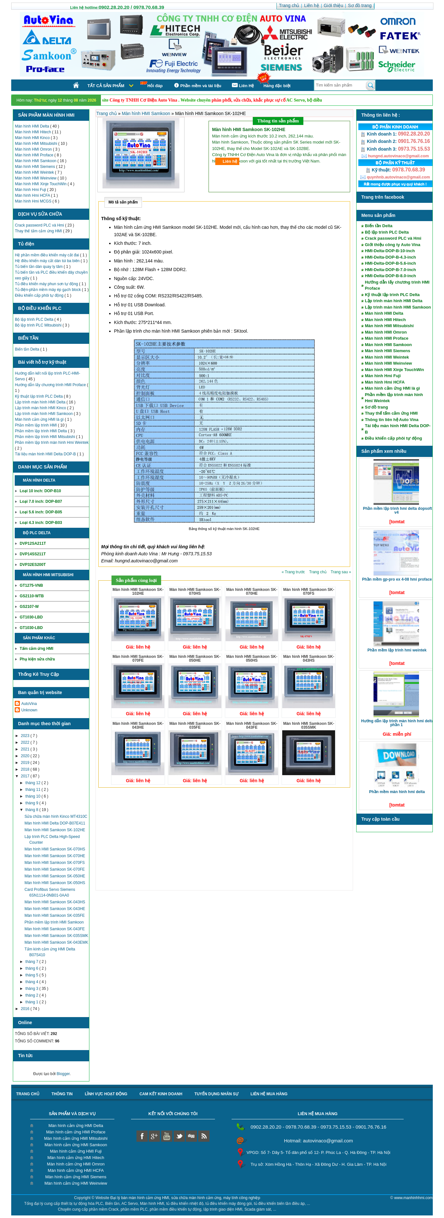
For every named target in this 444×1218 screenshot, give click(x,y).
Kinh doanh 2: (379, 141)
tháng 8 (32, 810)
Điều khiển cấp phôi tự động (39, 295)
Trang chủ (107, 113)
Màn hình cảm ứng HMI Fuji (76, 1151)
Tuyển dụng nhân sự (216, 1094)
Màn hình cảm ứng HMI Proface (75, 1132)
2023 (25, 735)
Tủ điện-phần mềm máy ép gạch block (48, 289)
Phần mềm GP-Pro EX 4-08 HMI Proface (397, 579)
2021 (25, 749)
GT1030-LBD (31, 617)
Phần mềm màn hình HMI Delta (397, 792)
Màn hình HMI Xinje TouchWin (41, 184)
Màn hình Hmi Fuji (31, 189)
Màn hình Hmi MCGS (33, 201)
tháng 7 (32, 961)
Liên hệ (230, 161)
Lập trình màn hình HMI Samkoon (44, 413)
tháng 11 (33, 789)
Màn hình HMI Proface (34, 155)
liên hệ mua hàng (269, 1094)
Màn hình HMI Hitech (33, 132)
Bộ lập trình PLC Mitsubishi (38, 325)
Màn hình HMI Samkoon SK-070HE (54, 856)
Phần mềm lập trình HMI (36, 425)
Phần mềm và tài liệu (196, 85)
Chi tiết (64, 480)
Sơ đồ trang (376, 407)
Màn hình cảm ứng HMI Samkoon (76, 1144)
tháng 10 (33, 796)
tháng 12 (33, 783)
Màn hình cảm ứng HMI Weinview (76, 1183)
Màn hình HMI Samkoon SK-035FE (54, 915)
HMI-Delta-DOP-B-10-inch (390, 250)
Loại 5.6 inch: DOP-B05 (41, 512)
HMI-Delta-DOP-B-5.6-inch (390, 263)
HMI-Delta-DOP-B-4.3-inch (390, 257)
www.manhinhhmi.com (413, 1198)
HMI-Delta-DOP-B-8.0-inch (390, 275)
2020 (25, 756)
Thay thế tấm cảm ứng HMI (39, 231)
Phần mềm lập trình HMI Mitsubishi (45, 437)
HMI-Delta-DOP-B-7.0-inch (390, 269)
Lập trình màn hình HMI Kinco (41, 408)
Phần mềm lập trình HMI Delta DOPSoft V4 (397, 510)
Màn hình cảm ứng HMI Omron (76, 1164)
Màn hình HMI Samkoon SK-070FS (54, 862)
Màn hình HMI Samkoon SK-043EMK (56, 942)
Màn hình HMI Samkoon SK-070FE (54, 869)
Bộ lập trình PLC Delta (34, 319)
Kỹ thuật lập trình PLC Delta (39, 396)
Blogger (63, 1074)
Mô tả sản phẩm (123, 202)
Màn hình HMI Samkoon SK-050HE (54, 876)
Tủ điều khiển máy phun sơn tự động (47, 284)
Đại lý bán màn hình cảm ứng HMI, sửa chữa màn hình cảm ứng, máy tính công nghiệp (185, 1198)
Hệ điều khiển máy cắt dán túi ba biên (47, 261)
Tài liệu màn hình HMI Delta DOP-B (46, 454)
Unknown (29, 710)
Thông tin (62, 1094)
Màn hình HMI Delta (32, 126)
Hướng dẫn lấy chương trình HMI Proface (51, 385)
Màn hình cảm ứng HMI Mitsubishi (76, 1138)
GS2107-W (29, 606)
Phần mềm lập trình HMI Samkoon (54, 922)
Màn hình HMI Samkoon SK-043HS (54, 902)
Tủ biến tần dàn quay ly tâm (39, 266)
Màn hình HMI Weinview (36, 178)
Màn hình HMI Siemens (35, 166)
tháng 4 (32, 982)
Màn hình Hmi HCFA (33, 195)
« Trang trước (294, 572)
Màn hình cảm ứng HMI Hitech (75, 1157)
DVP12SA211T (33, 543)
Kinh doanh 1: (379, 134)
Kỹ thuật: (379, 169)
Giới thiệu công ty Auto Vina (392, 244)
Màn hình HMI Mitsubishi (36, 143)
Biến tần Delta (27, 349)
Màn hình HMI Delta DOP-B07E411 (54, 823)
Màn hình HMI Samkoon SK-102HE (54, 830)
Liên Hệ (242, 85)
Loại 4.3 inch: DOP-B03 (41, 522)
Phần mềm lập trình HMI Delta (41, 431)
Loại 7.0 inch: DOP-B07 (41, 501)
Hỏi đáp (151, 84)
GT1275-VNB (31, 585)
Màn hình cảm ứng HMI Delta (75, 1125)
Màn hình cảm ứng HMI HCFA (76, 1170)
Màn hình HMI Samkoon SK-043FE (54, 929)
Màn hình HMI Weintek (35, 172)
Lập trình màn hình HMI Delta (40, 402)
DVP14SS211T (32, 554)
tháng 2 (32, 995)
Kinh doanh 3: (379, 149)
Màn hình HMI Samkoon (36, 161)
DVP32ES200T (32, 564)
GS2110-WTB (32, 596)
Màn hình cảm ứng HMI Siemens (75, 1176)
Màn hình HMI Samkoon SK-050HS (54, 883)
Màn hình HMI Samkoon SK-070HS (54, 849)
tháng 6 (32, 968)
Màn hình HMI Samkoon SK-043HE (54, 909)
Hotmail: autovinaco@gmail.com (318, 1140)
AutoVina (29, 703)
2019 (25, 762)
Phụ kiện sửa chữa (37, 659)
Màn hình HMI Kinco (33, 138)
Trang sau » (341, 572)
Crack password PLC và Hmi (40, 225)
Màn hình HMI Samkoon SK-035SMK (56, 935)
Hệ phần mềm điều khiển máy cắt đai (47, 255)
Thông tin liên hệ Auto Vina (391, 419)
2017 (25, 776)
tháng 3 (32, 988)
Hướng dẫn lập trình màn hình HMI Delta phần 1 (397, 723)
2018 (25, 769)
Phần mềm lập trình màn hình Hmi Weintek (51, 442)
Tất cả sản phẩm (105, 85)
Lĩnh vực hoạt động (106, 1094)
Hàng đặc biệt (277, 85)
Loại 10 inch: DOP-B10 (40, 491)
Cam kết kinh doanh (160, 1094)
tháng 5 (32, 975)
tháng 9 (32, 803)
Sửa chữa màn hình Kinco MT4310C (55, 816)
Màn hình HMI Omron (34, 149)
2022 (25, 742)
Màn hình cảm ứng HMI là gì (40, 419)
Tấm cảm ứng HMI (36, 648)
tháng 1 (32, 1002)
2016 (25, 1009)
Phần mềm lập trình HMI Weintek (396, 650)
